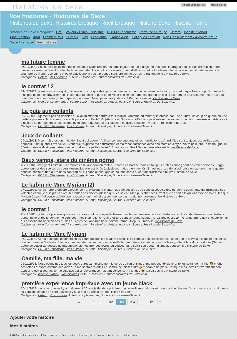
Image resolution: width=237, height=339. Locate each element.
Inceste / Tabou (195, 32)
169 (151, 302)
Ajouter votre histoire (194, 4)
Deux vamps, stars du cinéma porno (68, 160)
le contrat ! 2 (38, 86)
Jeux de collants (43, 135)
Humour (72, 37)
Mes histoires (218, 4)
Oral (59, 32)
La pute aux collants (48, 111)
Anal (36, 37)
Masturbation (20, 37)
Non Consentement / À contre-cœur (190, 37)
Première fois (53, 37)
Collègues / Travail (146, 37)
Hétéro (175, 32)
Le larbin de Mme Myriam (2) (58, 185)
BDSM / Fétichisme (121, 32)
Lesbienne (99, 37)
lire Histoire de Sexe (175, 73)
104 (132, 302)
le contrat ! (35, 209)
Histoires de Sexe (46, 7)
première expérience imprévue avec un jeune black (87, 283)
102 (110, 302)
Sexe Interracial (22, 42)
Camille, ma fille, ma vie (52, 258)
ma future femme (43, 62)
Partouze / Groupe (153, 32)
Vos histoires (46, 42)
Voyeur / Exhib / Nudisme (85, 32)
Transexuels (119, 37)
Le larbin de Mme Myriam (54, 234)
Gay (85, 37)
